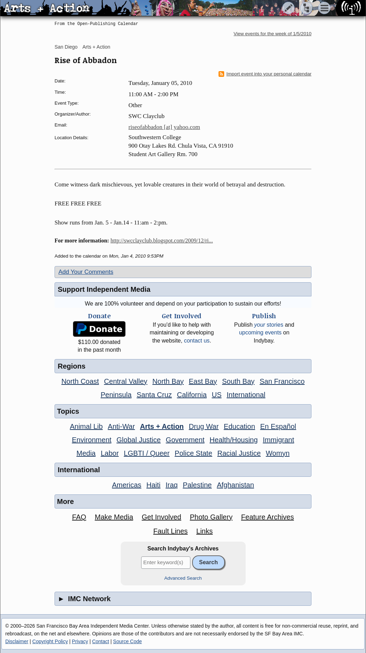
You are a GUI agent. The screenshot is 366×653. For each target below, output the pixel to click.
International (246, 395)
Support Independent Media (104, 289)
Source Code (127, 641)
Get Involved (161, 517)
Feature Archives (267, 517)
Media (85, 453)
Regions (72, 366)
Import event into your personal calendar (265, 74)
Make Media (114, 517)
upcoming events (260, 332)
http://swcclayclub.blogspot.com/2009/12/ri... (162, 241)
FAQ (79, 517)
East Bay (203, 381)
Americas (126, 485)
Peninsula (116, 395)
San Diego (66, 47)
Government (185, 440)
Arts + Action (96, 47)
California (192, 395)
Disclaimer (16, 641)
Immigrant (278, 440)
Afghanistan (235, 485)
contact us (197, 341)
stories (268, 325)
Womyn (277, 453)
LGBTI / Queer (147, 453)
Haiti (153, 485)
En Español (278, 426)
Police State (193, 453)
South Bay (238, 381)
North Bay (168, 381)
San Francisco (282, 381)
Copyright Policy (50, 641)
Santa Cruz (154, 395)
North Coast (80, 381)
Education (239, 426)
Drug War (204, 426)
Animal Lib (86, 426)
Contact (100, 641)
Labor (110, 453)
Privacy (80, 641)
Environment (91, 440)
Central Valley (125, 381)
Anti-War (121, 426)
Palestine (197, 485)
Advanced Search (183, 578)
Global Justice (138, 440)
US (217, 395)
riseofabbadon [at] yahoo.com (164, 127)
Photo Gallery (211, 517)
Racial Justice (238, 453)
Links (204, 531)
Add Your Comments (85, 272)
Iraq (171, 485)
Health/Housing (234, 440)
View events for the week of (272, 33)
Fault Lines (170, 531)
